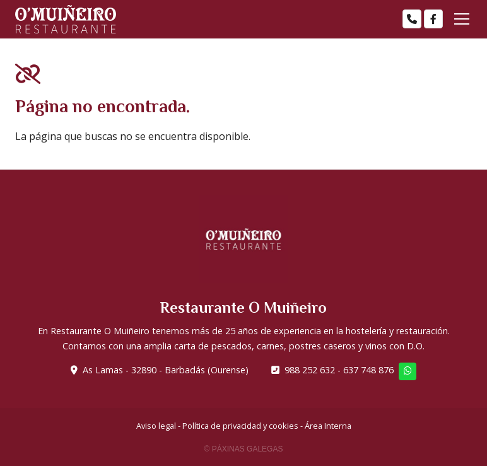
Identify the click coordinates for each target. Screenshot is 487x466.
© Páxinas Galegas (243, 449)
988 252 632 (310, 370)
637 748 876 (368, 370)
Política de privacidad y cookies (240, 425)
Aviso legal (156, 425)
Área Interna (328, 425)
